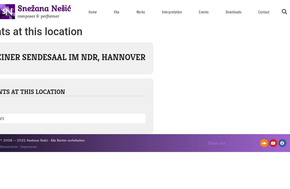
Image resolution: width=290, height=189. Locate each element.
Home (93, 11)
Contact (263, 11)
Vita (116, 11)
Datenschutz (9, 146)
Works (140, 11)
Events (204, 11)
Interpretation (172, 11)
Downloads (233, 11)
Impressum (28, 146)
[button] (284, 12)
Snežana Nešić (44, 8)
